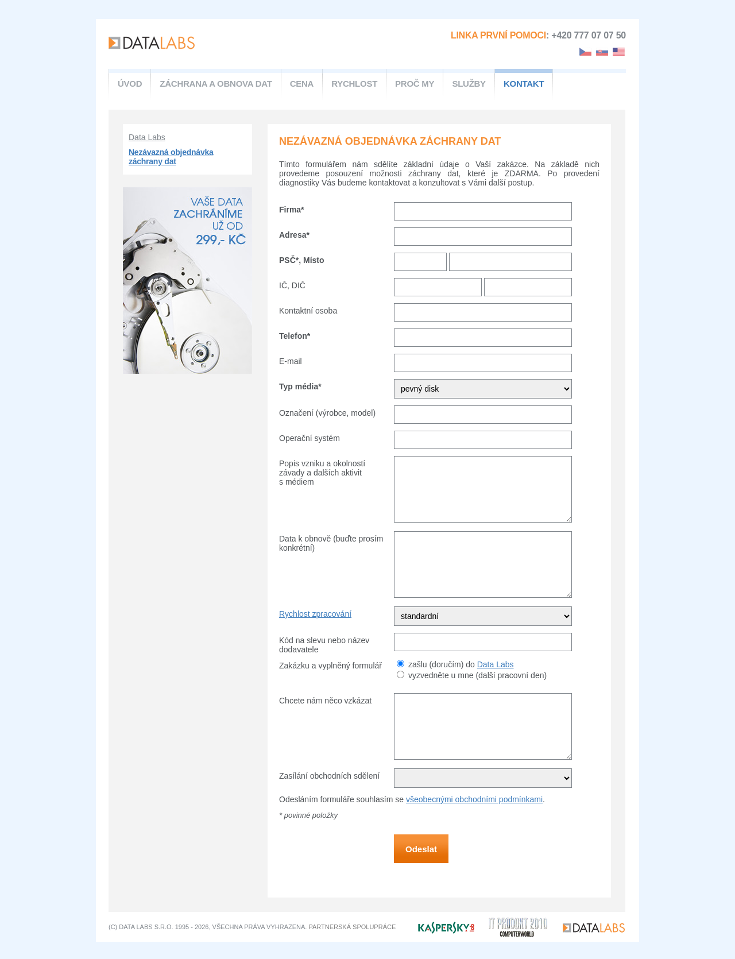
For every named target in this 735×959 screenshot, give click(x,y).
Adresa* (294, 234)
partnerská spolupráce (352, 926)
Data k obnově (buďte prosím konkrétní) (331, 543)
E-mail (290, 361)
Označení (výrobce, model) (327, 412)
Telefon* (294, 336)
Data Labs (147, 137)
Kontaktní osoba (308, 310)
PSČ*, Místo (301, 260)
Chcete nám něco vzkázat (325, 700)
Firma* (291, 209)
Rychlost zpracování (315, 613)
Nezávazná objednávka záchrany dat (171, 157)
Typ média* (300, 386)
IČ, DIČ (292, 285)
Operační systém (309, 438)
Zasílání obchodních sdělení (329, 775)
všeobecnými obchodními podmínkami (474, 799)
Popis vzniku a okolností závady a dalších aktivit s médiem (322, 472)
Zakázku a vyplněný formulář (330, 665)
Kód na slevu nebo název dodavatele (324, 645)
